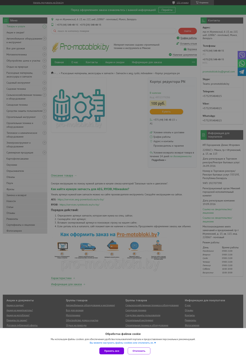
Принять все (111, 351)
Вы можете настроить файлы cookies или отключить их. (122, 342)
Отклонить (139, 351)
